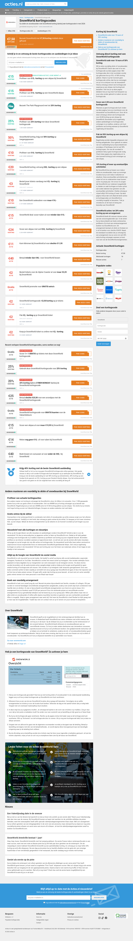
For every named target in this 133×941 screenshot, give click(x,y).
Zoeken (65, 4)
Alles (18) (11, 31)
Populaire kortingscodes (12, 925)
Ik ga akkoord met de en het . (32, 68)
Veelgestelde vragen (42, 925)
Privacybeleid (49, 68)
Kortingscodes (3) (27, 31)
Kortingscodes (29, 17)
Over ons (39, 922)
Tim (91, 47)
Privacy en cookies (73, 925)
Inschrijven (57, 63)
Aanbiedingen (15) (45, 31)
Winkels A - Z (9, 922)
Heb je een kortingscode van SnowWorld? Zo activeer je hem (110, 49)
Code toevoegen (103, 344)
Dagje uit (22, 649)
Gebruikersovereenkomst (32, 68)
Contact (38, 927)
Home (21, 17)
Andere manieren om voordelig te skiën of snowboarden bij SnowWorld (111, 43)
